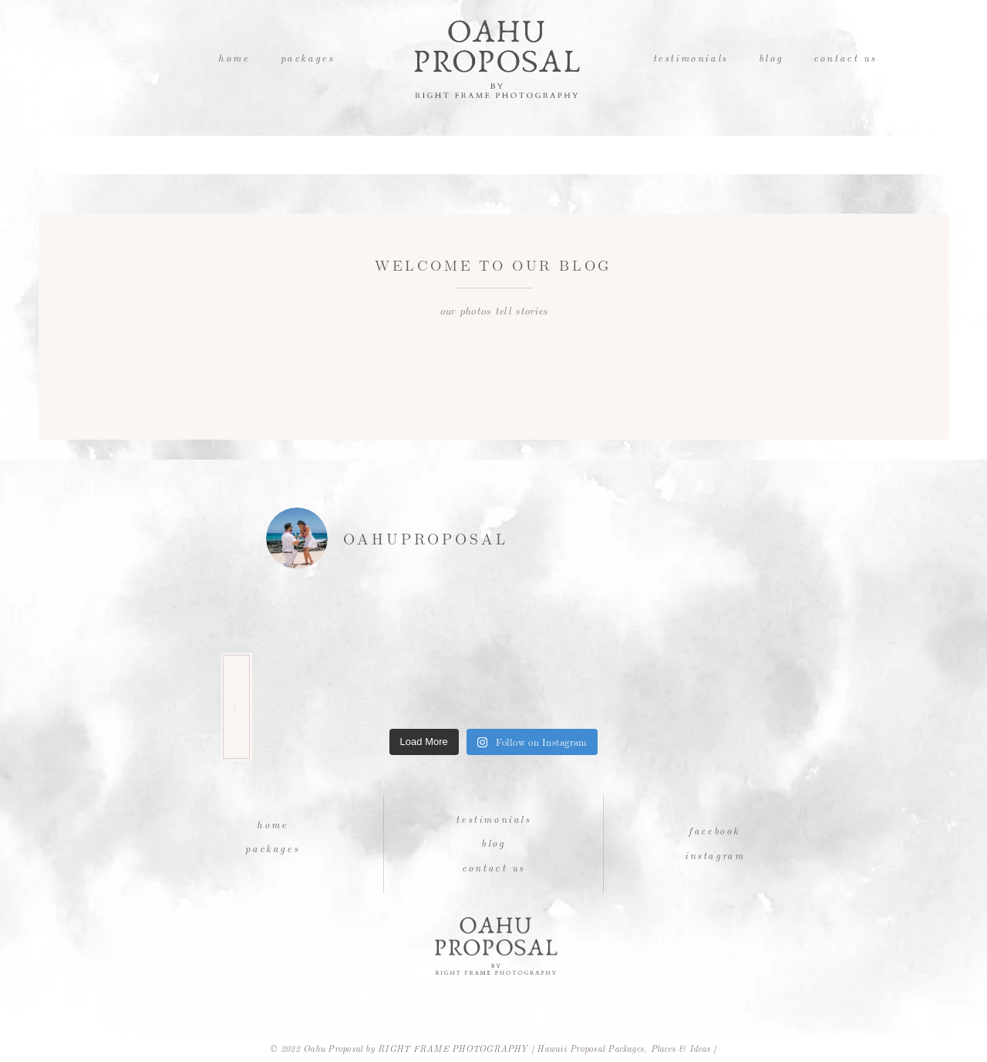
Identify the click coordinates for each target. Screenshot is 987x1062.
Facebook (714, 830)
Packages (308, 57)
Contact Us (845, 57)
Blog (771, 57)
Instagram (714, 855)
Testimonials (690, 57)
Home (233, 57)
